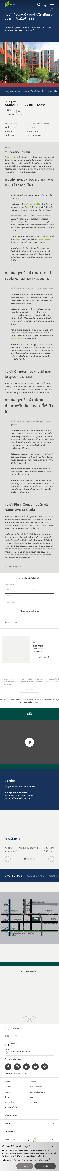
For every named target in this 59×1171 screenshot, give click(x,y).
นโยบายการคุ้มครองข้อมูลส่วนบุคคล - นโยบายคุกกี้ (26, 1160)
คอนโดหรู (17, 239)
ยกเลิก (25, 1166)
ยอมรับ (45, 1166)
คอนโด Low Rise (18, 338)
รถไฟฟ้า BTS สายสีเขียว (32, 204)
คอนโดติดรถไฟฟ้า (43, 239)
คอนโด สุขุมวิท (13, 157)
